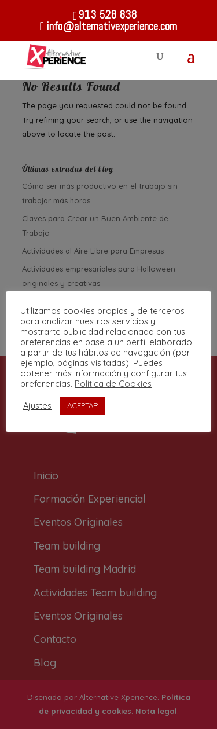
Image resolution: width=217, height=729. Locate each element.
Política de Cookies (113, 383)
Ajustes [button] (37, 406)
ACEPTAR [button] (82, 405)
